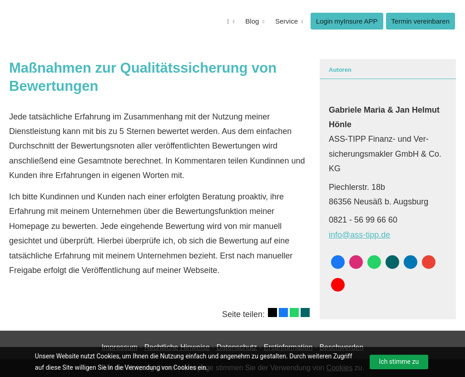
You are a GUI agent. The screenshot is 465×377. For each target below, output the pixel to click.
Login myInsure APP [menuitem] (347, 21)
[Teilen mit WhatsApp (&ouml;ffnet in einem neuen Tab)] (294, 312)
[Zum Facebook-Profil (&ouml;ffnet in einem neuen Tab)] (338, 262)
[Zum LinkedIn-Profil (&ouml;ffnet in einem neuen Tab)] (410, 262)
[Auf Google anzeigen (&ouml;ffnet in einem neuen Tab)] (428, 262)
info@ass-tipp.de (359, 234)
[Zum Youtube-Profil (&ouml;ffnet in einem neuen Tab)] (338, 285)
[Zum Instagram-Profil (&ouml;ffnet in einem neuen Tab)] (356, 262)
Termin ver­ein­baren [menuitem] (420, 21)
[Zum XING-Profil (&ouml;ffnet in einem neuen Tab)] (392, 262)
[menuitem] (231, 21)
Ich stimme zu (399, 361)
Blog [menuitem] (252, 21)
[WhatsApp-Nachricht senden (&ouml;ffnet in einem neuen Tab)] (374, 262)
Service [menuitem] (286, 21)
